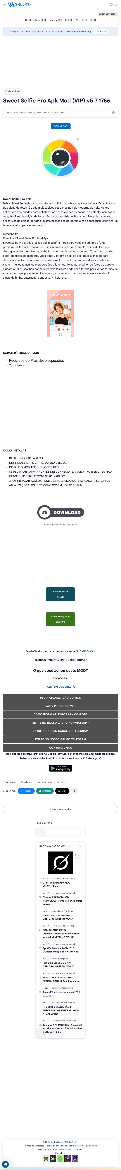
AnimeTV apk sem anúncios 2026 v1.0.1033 (61, 994)
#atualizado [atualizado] (26, 782)
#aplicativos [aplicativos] (10, 782)
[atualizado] (70, 878)
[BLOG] (93, 20)
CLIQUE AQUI (100, 31)
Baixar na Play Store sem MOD (60, 619)
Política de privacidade (56, 1145)
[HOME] (28, 20)
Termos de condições (34, 1145)
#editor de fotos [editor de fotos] (44, 782)
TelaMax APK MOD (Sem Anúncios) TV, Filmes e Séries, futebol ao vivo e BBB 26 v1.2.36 (62, 1028)
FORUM (77, 485)
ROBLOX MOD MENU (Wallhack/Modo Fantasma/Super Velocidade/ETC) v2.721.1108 (61, 933)
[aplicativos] (60, 878)
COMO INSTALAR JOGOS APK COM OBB (60, 714)
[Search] (111, 4)
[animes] (59, 988)
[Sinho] (9, 112)
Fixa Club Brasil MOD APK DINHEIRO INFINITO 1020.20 (58, 964)
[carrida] (59, 958)
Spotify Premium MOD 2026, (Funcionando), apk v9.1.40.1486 (60, 950)
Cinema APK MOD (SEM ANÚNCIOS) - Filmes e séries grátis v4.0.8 (62, 901)
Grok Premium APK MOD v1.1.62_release (56, 884)
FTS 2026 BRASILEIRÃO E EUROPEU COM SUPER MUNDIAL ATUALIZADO (61, 1010)
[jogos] (65, 958)
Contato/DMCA (76, 1145)
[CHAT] (84, 20)
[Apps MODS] (56, 20)
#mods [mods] (60, 782)
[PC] (77, 20)
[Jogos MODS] (41, 20)
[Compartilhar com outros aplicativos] (74, 791)
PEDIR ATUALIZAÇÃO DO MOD (60, 697)
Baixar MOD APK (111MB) (60, 594)
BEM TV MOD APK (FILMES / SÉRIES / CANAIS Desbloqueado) (61, 979)
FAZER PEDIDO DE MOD (60, 706)
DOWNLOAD (60, 126)
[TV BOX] (69, 20)
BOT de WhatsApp (82, 31)
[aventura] (70, 926)
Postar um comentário (60, 809)
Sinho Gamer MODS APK (63, 1142)
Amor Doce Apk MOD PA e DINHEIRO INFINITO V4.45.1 (58, 917)
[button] (116, 4)
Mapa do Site (91, 1145)
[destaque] (69, 911)
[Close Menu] (114, 31)
